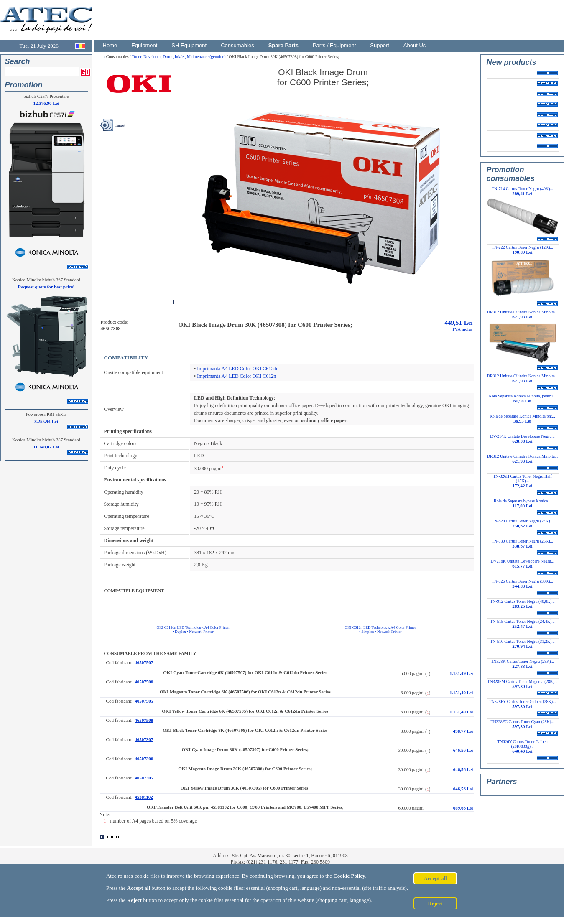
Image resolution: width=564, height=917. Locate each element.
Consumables (237, 45)
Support (379, 45)
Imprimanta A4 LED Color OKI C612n (236, 376)
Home (110, 45)
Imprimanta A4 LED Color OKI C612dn (237, 369)
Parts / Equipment (334, 45)
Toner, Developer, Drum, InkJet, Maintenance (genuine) (179, 56)
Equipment (144, 45)
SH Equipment (189, 45)
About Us (414, 45)
